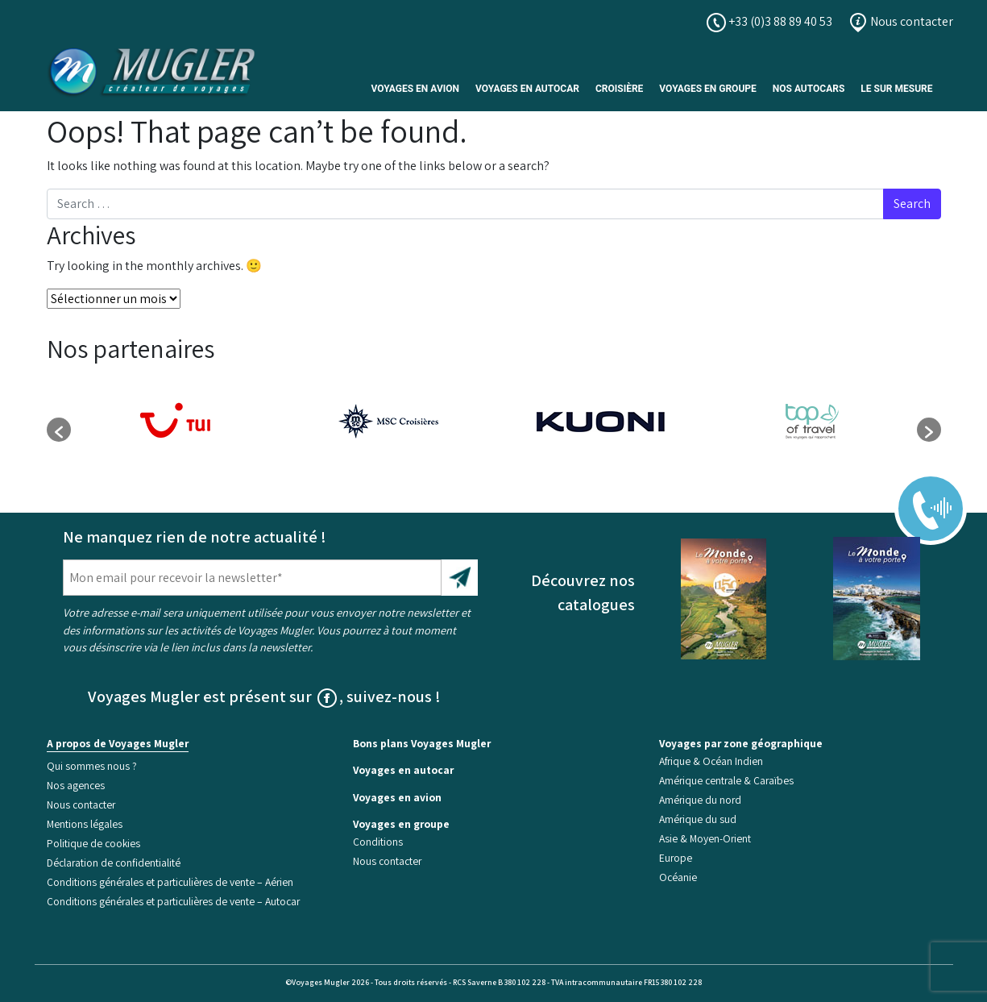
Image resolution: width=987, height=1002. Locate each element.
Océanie (678, 877)
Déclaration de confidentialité (113, 862)
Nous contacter (900, 21)
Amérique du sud (697, 819)
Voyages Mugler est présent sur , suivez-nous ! (264, 696)
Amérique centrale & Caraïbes (726, 780)
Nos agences (76, 785)
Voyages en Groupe (707, 88)
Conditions (378, 841)
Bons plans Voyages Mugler (422, 743)
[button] (59, 430)
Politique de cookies (93, 843)
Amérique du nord (700, 799)
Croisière (619, 88)
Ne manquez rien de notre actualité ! (194, 536)
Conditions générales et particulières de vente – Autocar (173, 901)
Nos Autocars (809, 88)
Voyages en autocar (527, 88)
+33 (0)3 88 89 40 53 (769, 21)
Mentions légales (84, 824)
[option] (177, 421)
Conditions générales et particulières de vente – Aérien (170, 882)
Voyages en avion (415, 88)
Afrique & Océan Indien (711, 761)
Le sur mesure (896, 88)
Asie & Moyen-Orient (705, 838)
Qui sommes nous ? (92, 766)
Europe (675, 857)
